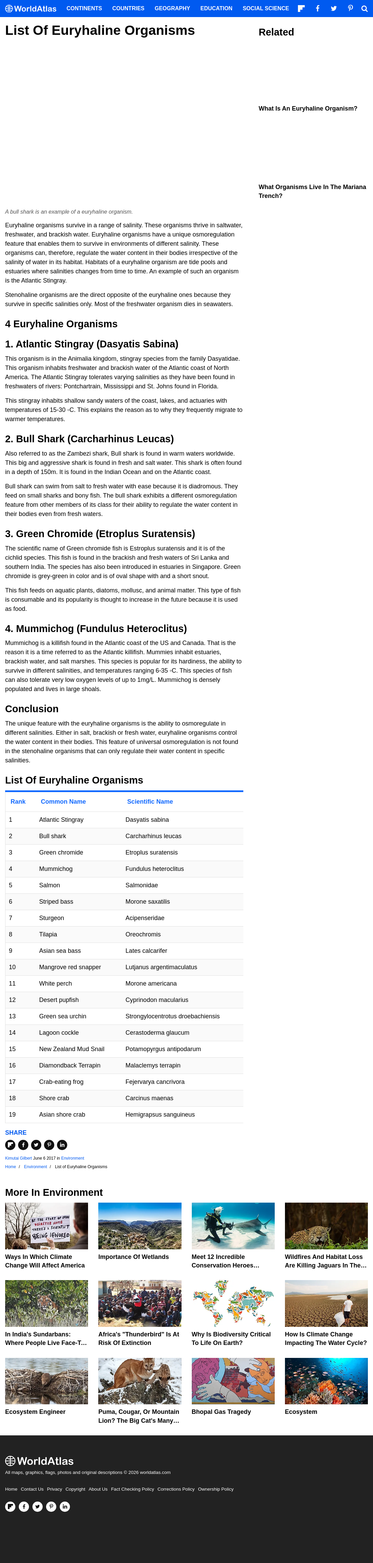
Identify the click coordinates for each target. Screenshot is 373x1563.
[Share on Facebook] (23, 1145)
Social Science (266, 8)
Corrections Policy (176, 1489)
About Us (98, 1489)
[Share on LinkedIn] (62, 1145)
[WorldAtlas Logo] (33, 9)
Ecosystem (301, 1411)
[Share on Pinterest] (49, 1145)
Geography (172, 8)
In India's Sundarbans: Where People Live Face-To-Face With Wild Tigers (46, 1343)
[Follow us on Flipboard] (10, 1507)
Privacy (54, 1489)
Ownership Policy (215, 1489)
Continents (84, 8)
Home (11, 1489)
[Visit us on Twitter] (37, 1507)
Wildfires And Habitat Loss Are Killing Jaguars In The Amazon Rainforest (324, 1265)
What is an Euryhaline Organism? (308, 108)
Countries (128, 8)
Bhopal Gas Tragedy (221, 1411)
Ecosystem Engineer (35, 1411)
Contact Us (32, 1489)
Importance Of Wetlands (133, 1256)
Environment (72, 1158)
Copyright (75, 1489)
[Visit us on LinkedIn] (65, 1507)
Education (216, 8)
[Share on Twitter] (36, 1145)
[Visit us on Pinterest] (51, 1507)
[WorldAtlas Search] (364, 8)
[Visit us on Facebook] (24, 1507)
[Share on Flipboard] (10, 1145)
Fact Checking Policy (132, 1489)
